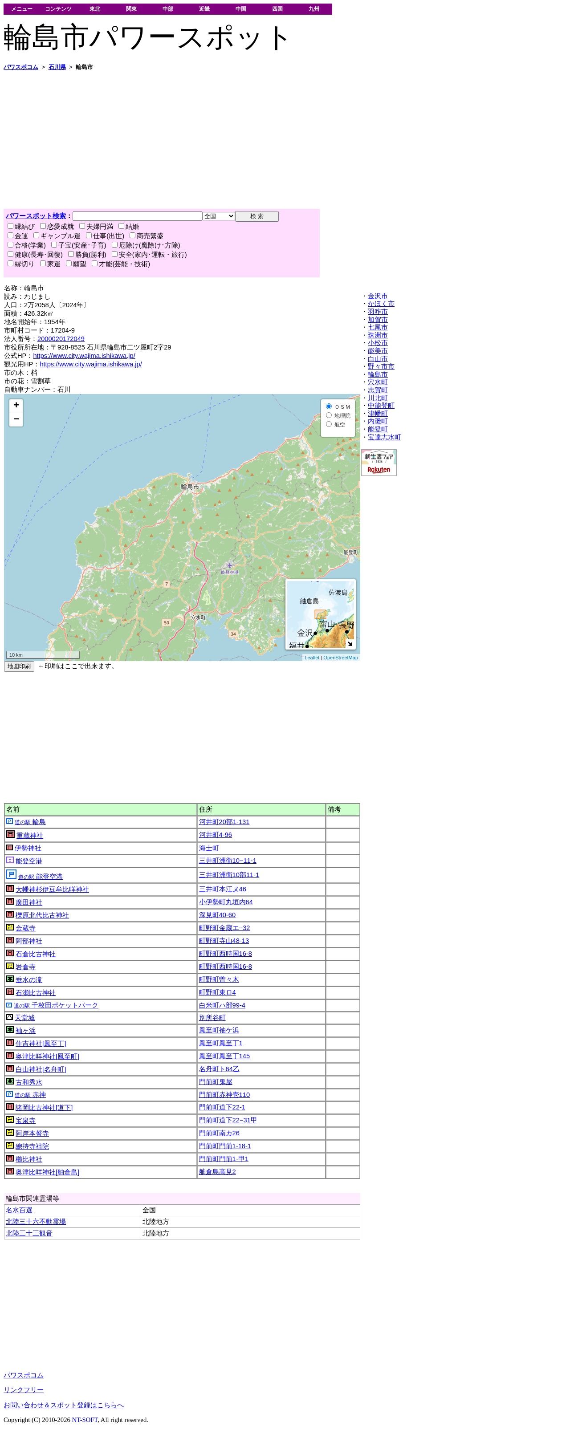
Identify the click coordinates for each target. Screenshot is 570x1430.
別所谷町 (212, 1017)
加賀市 (378, 319)
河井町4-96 (215, 834)
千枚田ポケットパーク (56, 1005)
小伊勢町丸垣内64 (226, 902)
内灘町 (378, 421)
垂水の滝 (29, 979)
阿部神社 (29, 941)
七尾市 (378, 327)
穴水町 (378, 382)
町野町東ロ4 (217, 992)
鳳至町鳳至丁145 (224, 1056)
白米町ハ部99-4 (222, 1005)
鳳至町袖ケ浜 (219, 1030)
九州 (314, 9)
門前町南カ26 (219, 1133)
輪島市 (378, 374)
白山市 (378, 358)
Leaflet (312, 657)
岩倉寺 (26, 967)
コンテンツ (58, 9)
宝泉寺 (26, 1120)
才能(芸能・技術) (121, 264)
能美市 (378, 350)
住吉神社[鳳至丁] (41, 1043)
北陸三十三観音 (29, 1233)
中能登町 (381, 405)
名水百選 (19, 1210)
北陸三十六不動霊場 (36, 1221)
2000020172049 (61, 338)
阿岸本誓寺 (32, 1133)
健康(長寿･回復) (35, 254)
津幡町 (378, 413)
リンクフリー (24, 1389)
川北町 (378, 398)
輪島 (30, 821)
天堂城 (25, 1017)
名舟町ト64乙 (219, 1068)
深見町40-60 (217, 914)
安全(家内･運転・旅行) (149, 254)
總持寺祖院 (32, 1146)
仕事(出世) (105, 236)
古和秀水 (29, 1082)
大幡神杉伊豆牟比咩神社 (52, 889)
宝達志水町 (384, 437)
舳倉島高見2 (217, 1171)
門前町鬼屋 (215, 1081)
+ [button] (16, 406)
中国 (241, 9)
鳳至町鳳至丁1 (221, 1043)
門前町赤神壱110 (224, 1094)
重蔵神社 (29, 835)
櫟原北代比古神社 (42, 915)
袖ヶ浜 (26, 1030)
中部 (168, 9)
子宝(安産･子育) (78, 245)
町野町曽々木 (219, 979)
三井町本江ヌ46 (222, 889)
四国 (277, 9)
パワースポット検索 (36, 215)
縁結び (21, 226)
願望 (76, 264)
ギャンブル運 (57, 236)
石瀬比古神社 (36, 992)
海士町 (209, 848)
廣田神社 (29, 902)
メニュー (22, 9)
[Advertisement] (271, 139)
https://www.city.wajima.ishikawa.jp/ (84, 355)
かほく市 (381, 303)
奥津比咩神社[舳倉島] (47, 1172)
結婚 (128, 226)
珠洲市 (378, 335)
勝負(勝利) (87, 254)
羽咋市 (378, 311)
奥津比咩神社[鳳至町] (47, 1056)
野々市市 (381, 366)
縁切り (21, 264)
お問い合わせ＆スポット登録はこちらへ (64, 1405)
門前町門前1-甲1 (223, 1158)
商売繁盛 (146, 236)
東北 (95, 9)
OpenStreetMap (340, 657)
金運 (18, 236)
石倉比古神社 (36, 954)
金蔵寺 (26, 928)
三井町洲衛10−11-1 (227, 860)
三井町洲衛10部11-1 (229, 874)
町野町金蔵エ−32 (224, 927)
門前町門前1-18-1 (225, 1146)
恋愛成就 (57, 226)
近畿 (204, 9)
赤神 (30, 1094)
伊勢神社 (28, 848)
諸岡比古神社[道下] (44, 1107)
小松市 (378, 342)
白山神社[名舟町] (41, 1069)
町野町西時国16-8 (225, 953)
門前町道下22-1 (222, 1107)
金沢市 (378, 296)
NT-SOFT (85, 1419)
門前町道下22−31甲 (228, 1120)
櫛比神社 (29, 1159)
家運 (50, 264)
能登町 (378, 429)
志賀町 (378, 390)
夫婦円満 (96, 226)
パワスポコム (24, 1375)
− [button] (16, 420)
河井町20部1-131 (224, 821)
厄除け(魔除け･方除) (146, 245)
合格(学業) (27, 245)
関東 (131, 9)
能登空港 (29, 861)
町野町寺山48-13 (224, 940)
